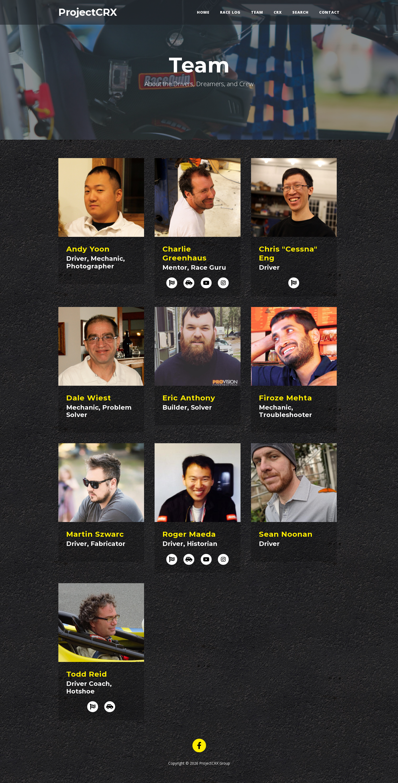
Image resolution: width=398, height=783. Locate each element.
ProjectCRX (87, 12)
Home (203, 12)
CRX (278, 12)
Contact (329, 12)
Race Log (230, 12)
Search (300, 12)
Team (257, 12)
